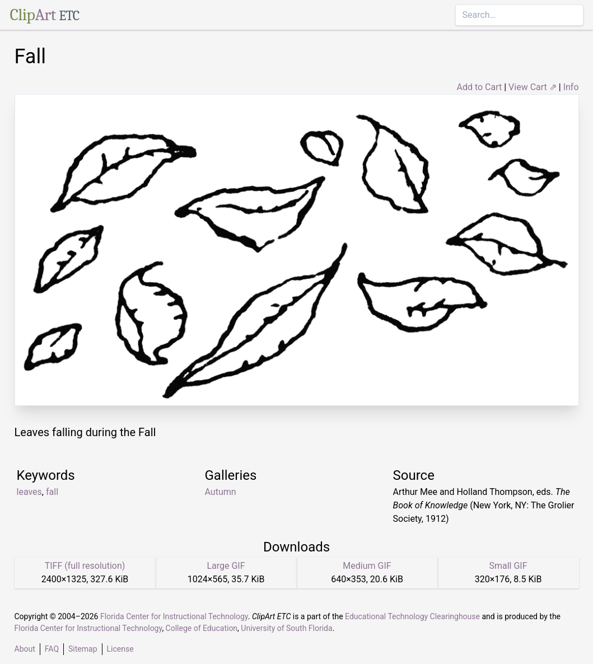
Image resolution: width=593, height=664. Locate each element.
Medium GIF (367, 565)
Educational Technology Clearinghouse (412, 616)
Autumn (220, 492)
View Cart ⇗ (532, 87)
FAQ (52, 648)
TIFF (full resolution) (85, 565)
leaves (29, 492)
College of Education (202, 628)
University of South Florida (286, 628)
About (25, 648)
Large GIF (226, 565)
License (120, 648)
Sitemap (82, 648)
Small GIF (508, 565)
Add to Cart (479, 87)
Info (571, 87)
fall (52, 492)
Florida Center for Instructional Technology (174, 616)
